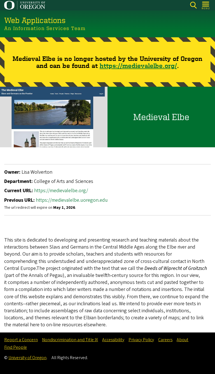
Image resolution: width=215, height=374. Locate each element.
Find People (15, 347)
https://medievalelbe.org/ (138, 65)
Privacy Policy (141, 340)
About (182, 340)
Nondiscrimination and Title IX (70, 340)
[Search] (193, 5)
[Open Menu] (206, 5)
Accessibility (113, 340)
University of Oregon (27, 358)
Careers (165, 340)
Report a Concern (21, 340)
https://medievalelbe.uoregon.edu (72, 199)
